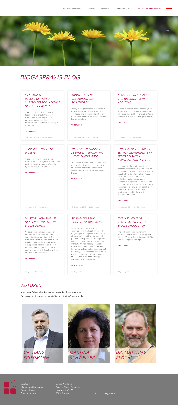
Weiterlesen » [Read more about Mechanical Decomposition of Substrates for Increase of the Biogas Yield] (30, 131)
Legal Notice (111, 393)
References (106, 8)
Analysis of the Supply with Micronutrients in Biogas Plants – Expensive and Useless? (135, 154)
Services (91, 8)
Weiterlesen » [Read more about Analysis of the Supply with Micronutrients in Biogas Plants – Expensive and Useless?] (123, 201)
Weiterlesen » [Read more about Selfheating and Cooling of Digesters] (77, 265)
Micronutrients (124, 8)
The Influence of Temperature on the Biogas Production (132, 222)
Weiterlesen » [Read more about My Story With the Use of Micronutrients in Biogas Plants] (30, 259)
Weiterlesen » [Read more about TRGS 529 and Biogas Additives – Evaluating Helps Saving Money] (77, 179)
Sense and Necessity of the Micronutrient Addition (134, 98)
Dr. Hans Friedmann (72, 8)
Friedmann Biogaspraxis (149, 8)
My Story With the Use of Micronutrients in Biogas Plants (40, 222)
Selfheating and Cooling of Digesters (86, 220)
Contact (96, 393)
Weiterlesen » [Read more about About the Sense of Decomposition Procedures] (77, 125)
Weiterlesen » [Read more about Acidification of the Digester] (30, 173)
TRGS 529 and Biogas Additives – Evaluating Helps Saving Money (87, 152)
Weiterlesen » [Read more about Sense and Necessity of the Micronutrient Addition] (123, 122)
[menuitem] (166, 8)
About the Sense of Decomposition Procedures (85, 98)
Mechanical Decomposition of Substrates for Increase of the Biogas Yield (42, 100)
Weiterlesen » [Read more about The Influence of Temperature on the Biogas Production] (123, 246)
